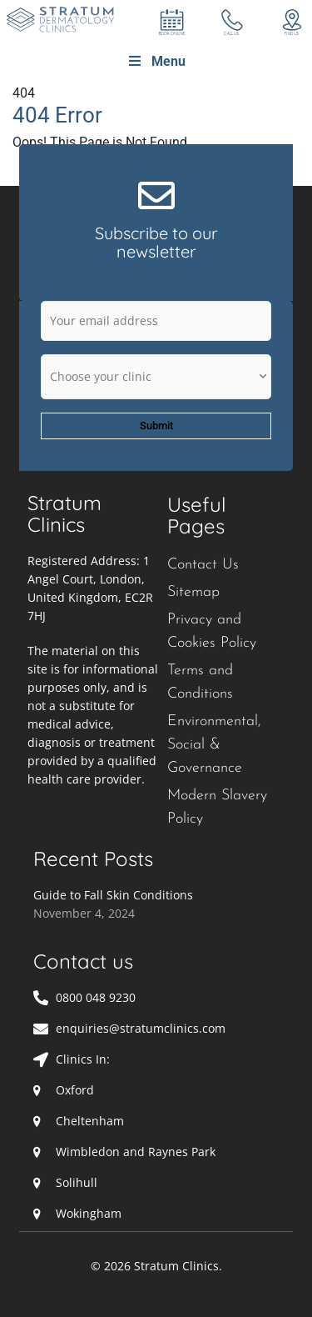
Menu (156, 61)
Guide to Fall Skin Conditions (113, 895)
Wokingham (88, 1213)
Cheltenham (90, 1121)
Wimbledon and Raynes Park (135, 1151)
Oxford (75, 1090)
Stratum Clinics (64, 513)
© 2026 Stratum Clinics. (156, 1266)
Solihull (76, 1182)
